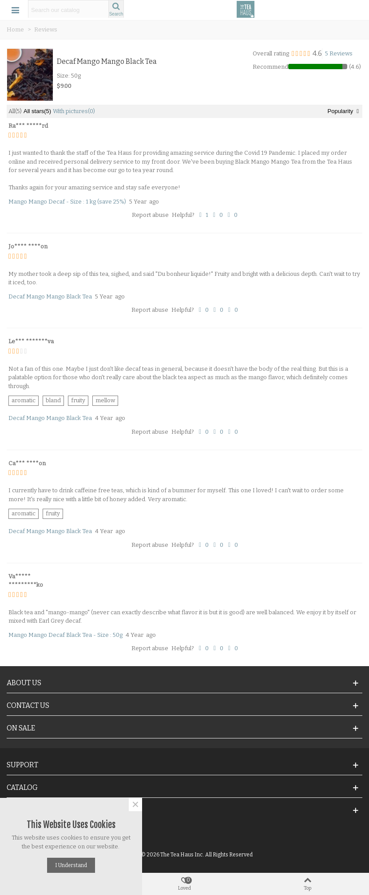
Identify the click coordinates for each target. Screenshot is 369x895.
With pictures (74, 111)
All (15, 111)
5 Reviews (339, 53)
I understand (71, 865)
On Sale (21, 728)
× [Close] (135, 804)
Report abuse (150, 215)
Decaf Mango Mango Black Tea (107, 61)
